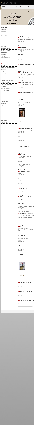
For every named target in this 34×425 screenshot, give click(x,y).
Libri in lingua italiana (4, 46)
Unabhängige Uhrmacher (4, 122)
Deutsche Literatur (4, 44)
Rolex (2, 116)
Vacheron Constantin (4, 120)
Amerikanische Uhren (4, 42)
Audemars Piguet (3, 103)
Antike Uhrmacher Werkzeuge (5, 50)
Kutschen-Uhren (3, 69)
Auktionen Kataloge (4, 54)
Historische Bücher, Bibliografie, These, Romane (8, 67)
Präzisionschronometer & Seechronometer (7, 80)
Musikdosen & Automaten (5, 73)
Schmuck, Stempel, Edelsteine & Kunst (6, 84)
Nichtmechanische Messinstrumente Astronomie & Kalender (6, 76)
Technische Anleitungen (4, 92)
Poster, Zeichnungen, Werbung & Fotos (7, 78)
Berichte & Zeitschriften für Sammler (6, 59)
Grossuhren (2, 63)
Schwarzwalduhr (3, 86)
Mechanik (2, 71)
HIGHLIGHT (27, 6)
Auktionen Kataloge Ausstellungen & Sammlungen (5, 57)
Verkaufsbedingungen (15, 311)
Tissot (2, 118)
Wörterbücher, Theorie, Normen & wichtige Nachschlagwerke (7, 99)
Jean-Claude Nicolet (4, 109)
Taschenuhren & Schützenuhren (5, 88)
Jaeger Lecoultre (3, 107)
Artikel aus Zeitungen (4, 52)
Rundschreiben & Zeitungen (5, 82)
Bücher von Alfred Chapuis (5, 101)
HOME (3, 6)
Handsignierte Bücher (4, 37)
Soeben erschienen (3, 29)
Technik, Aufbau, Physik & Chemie (6, 90)
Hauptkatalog (3, 65)
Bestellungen (30, 311)
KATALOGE (10, 6)
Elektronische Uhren (4, 61)
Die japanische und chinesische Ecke (6, 48)
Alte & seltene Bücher (4, 35)
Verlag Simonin (3, 33)
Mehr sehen (22, 119)
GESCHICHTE (18, 6)
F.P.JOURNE (3, 105)
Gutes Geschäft (3, 31)
